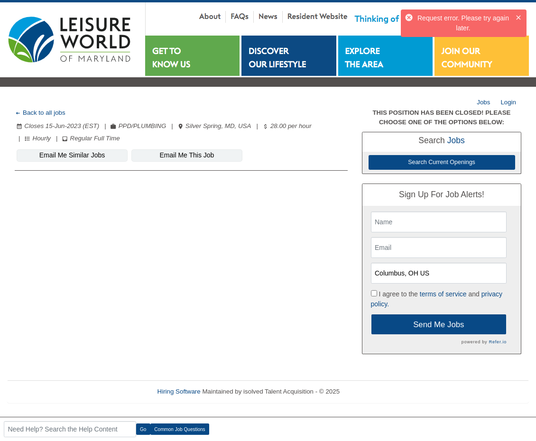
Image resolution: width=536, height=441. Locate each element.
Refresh (368, 391)
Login (508, 102)
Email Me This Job (187, 155)
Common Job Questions (179, 429)
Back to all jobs (40, 112)
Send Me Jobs (438, 324)
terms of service (443, 294)
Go (143, 429)
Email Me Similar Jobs (72, 155)
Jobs (483, 102)
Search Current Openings (441, 162)
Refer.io (498, 342)
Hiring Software (179, 391)
